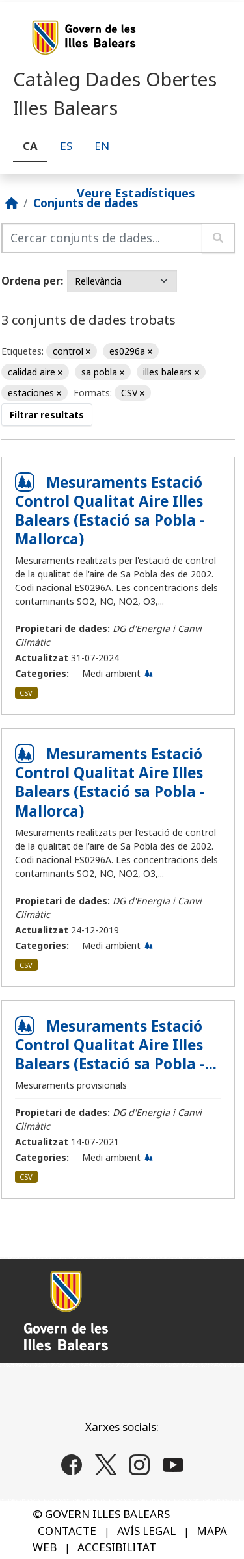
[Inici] (11, 202)
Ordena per (31, 280)
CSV (26, 693)
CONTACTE (67, 1530)
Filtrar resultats (47, 415)
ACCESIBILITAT (116, 1547)
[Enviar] (218, 238)
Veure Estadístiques (136, 192)
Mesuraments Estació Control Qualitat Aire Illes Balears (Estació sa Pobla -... (116, 1045)
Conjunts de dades (85, 202)
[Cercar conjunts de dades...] (101, 238)
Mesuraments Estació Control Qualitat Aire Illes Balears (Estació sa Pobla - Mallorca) (110, 510)
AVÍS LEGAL (146, 1530)
